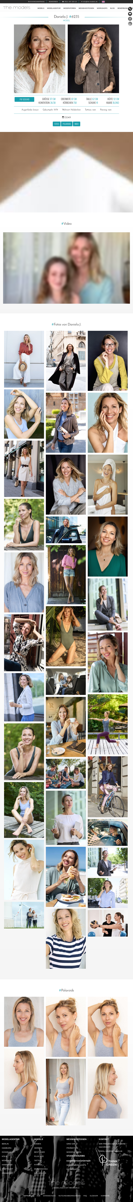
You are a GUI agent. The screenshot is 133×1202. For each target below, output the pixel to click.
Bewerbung (123, 8)
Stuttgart (7, 1169)
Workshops (102, 8)
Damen (37, 1144)
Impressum (28, 1196)
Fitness (38, 1165)
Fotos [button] (56, 123)
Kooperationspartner (78, 1161)
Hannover (7, 1165)
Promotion (72, 1148)
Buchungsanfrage (36, 1)
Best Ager (39, 1152)
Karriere (105, 1196)
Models (41, 8)
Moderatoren (69, 8)
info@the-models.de (114, 1151)
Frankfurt (7, 1173)
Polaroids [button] (67, 123)
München (6, 1160)
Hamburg (6, 1148)
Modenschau (41, 1169)
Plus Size (39, 1156)
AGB (38, 1196)
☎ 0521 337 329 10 (69, 1)
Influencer (40, 1173)
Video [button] (77, 123)
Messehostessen (86, 8)
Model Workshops (76, 1165)
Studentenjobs (75, 1156)
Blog (112, 8)
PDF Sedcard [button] (24, 99)
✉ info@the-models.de (89, 1)
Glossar (94, 1196)
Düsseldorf (8, 1152)
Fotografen (72, 1169)
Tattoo (38, 1160)
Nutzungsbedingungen (70, 1196)
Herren (38, 1148)
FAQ (85, 1196)
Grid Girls (71, 1144)
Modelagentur (54, 8)
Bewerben (53, 1)
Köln (4, 1156)
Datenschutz (49, 1196)
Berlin (5, 1144)
